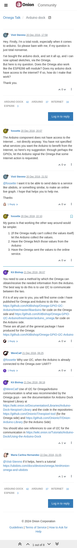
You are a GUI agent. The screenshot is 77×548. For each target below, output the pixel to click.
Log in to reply (61, 116)
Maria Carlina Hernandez (25, 455)
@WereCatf (10, 389)
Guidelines (16, 527)
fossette (15, 130)
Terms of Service (36, 527)
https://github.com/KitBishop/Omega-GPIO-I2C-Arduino (38, 334)
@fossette (9, 183)
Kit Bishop (17, 272)
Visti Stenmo (18, 35)
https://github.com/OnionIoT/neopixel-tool (29, 413)
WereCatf (16, 353)
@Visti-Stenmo (12, 461)
